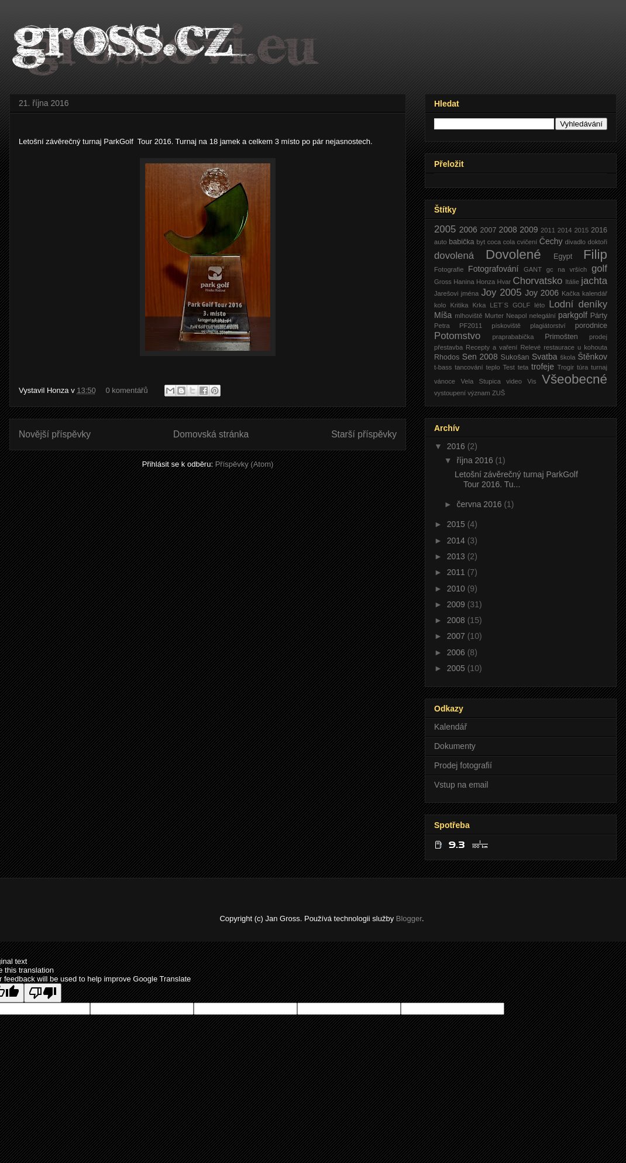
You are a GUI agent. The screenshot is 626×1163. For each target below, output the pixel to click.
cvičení (527, 241)
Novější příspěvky (55, 434)
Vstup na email (461, 784)
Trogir (565, 367)
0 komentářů (126, 390)
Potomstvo (457, 335)
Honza (485, 281)
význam (478, 392)
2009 (529, 229)
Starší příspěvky (364, 434)
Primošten (561, 337)
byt (480, 241)
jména (470, 293)
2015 (581, 230)
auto (440, 241)
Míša (443, 315)
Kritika (459, 305)
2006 (468, 229)
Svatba (545, 356)
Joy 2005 (501, 292)
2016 (599, 230)
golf (599, 268)
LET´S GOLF (510, 305)
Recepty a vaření (491, 347)
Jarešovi (446, 293)
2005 (445, 229)
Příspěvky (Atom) (244, 464)
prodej (598, 336)
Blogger (409, 918)
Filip (595, 254)
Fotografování (493, 268)
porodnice (591, 325)
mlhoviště (468, 315)
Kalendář (450, 726)
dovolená (454, 255)
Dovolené (513, 254)
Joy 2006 (542, 292)
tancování (469, 367)
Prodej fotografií (463, 765)
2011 (548, 230)
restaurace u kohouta (575, 347)
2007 (488, 230)
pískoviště (506, 325)
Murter (494, 315)
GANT (533, 269)
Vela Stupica (480, 381)
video (514, 381)
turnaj (599, 367)
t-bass (443, 367)
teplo (493, 367)
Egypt (562, 256)
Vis (531, 381)
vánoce (444, 381)
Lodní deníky (578, 304)
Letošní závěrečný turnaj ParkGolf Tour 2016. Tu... (517, 479)
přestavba (448, 347)
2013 (457, 556)
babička (461, 242)
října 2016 (475, 460)
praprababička (513, 336)
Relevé (530, 347)
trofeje (542, 366)
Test (509, 367)
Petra (442, 325)
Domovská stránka (211, 434)
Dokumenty (455, 746)
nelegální (542, 315)
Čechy (551, 241)
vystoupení (450, 392)
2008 (508, 229)
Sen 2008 (480, 356)
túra (582, 367)
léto (539, 305)
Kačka (571, 293)
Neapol (516, 315)
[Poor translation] (42, 993)
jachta (594, 280)
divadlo (575, 241)
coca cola (501, 241)
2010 (457, 588)
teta (523, 367)
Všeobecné (574, 379)
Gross (443, 281)
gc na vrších (566, 269)
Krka (479, 305)
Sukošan (514, 357)
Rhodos (446, 357)
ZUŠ (498, 392)
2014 (565, 230)
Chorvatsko (538, 280)
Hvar (504, 281)
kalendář (594, 293)
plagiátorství (547, 325)
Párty (598, 316)
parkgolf (572, 315)
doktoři (597, 241)
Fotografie (448, 269)
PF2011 (470, 325)
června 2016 (480, 504)
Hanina (463, 281)
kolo (440, 305)
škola (567, 357)
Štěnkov (592, 356)
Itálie (572, 281)
